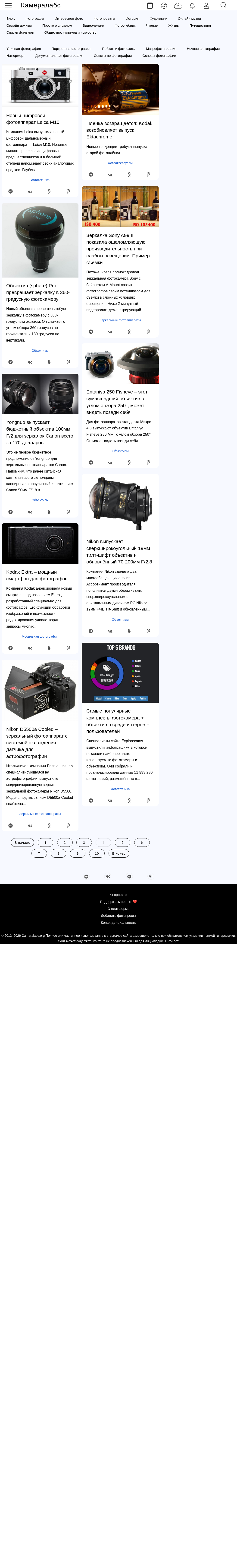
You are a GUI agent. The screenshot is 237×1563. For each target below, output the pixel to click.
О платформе (118, 1527)
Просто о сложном (57, 25)
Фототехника (40, 180)
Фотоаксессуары (120, 163)
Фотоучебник (125, 25)
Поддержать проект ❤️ (118, 1520)
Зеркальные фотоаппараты (40, 814)
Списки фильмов (20, 32)
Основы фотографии (159, 56)
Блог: (10, 18)
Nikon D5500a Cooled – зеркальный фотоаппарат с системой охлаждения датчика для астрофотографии (37, 742)
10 (97, 853)
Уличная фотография (23, 49)
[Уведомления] (192, 5)
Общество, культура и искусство (70, 32)
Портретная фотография (71, 49)
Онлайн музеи (189, 18)
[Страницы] (149, 5)
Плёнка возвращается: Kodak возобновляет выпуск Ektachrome (119, 130)
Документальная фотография (59, 56)
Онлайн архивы (19, 25)
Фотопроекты (104, 18)
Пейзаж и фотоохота (118, 49)
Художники (158, 18)
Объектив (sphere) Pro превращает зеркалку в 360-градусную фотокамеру (38, 292)
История (132, 18)
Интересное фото (69, 18)
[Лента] (164, 5)
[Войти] (206, 5)
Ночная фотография (203, 49)
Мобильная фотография (40, 636)
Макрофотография (161, 49)
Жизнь (173, 25)
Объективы (40, 350)
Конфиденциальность (118, 1541)
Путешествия (200, 25)
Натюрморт (15, 56)
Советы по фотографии (113, 56)
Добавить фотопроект (118, 1534)
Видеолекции (93, 25)
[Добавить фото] (178, 5)
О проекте (118, 1513)
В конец (119, 853)
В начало (22, 842)
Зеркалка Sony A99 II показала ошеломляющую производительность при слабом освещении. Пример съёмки (118, 249)
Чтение (152, 25)
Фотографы (35, 18)
